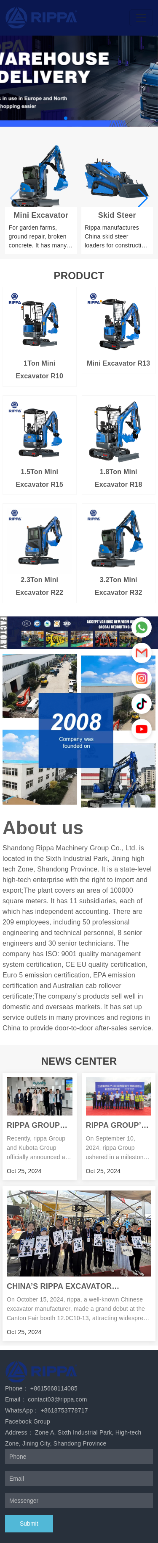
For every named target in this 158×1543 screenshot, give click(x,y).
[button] (65, 118)
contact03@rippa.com (57, 1399)
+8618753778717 (64, 1410)
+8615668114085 (54, 1388)
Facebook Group (27, 1421)
